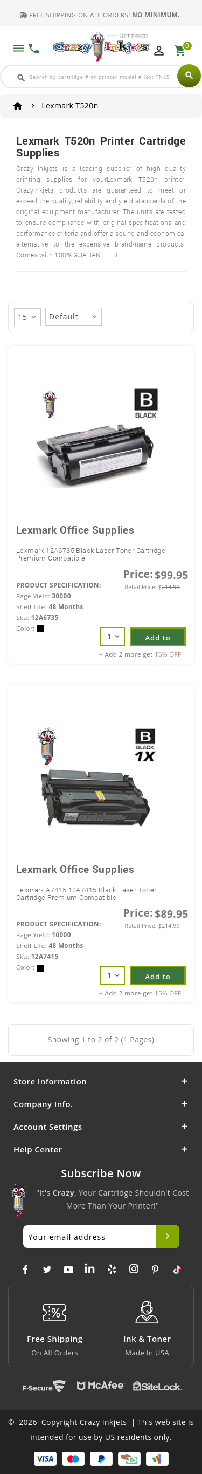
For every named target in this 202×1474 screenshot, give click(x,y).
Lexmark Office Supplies (75, 529)
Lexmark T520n (69, 105)
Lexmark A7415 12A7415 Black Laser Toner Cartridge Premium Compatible (86, 893)
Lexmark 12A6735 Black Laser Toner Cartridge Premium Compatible (90, 554)
